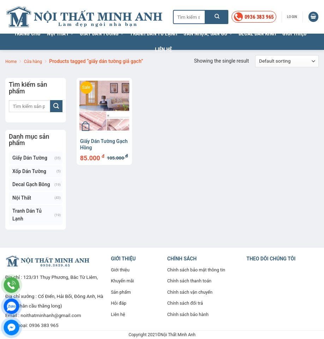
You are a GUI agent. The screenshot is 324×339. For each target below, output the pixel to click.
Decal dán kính (257, 33)
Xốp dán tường (29, 171)
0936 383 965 (43, 325)
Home (11, 61)
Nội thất (60, 33)
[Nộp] (216, 17)
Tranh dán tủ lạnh (153, 33)
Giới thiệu (294, 33)
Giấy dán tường (102, 33)
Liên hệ (163, 49)
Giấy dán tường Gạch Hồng (104, 144)
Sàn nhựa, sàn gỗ (208, 33)
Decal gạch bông (31, 184)
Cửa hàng (33, 61)
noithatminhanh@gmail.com (51, 315)
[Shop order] (287, 61)
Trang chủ (27, 33)
